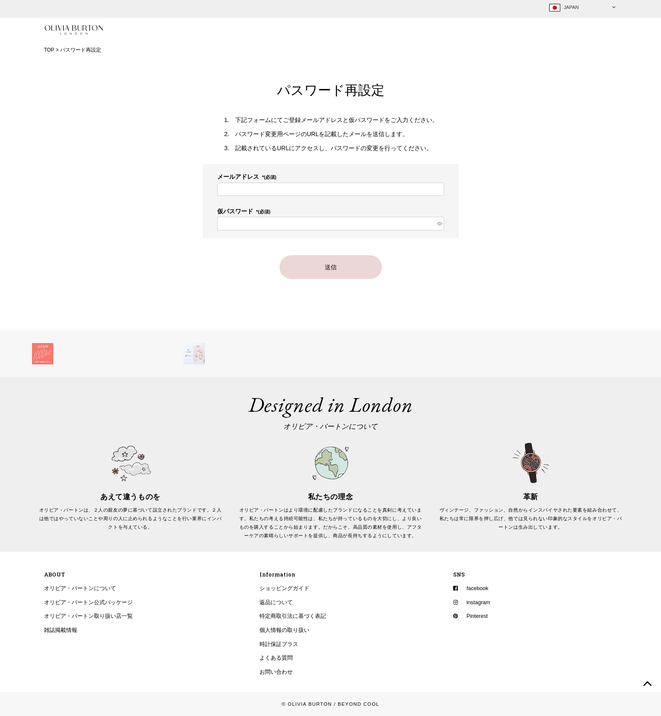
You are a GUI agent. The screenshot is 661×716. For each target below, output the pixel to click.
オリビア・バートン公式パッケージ (88, 602)
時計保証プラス (278, 644)
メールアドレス (247, 177)
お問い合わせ (276, 672)
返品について (276, 602)
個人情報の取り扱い (284, 631)
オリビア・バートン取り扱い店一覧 (88, 617)
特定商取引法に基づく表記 (292, 617)
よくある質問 (276, 658)
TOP (49, 50)
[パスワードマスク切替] (438, 224)
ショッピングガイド (284, 589)
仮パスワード (244, 211)
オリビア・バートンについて (80, 589)
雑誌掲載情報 (60, 631)
